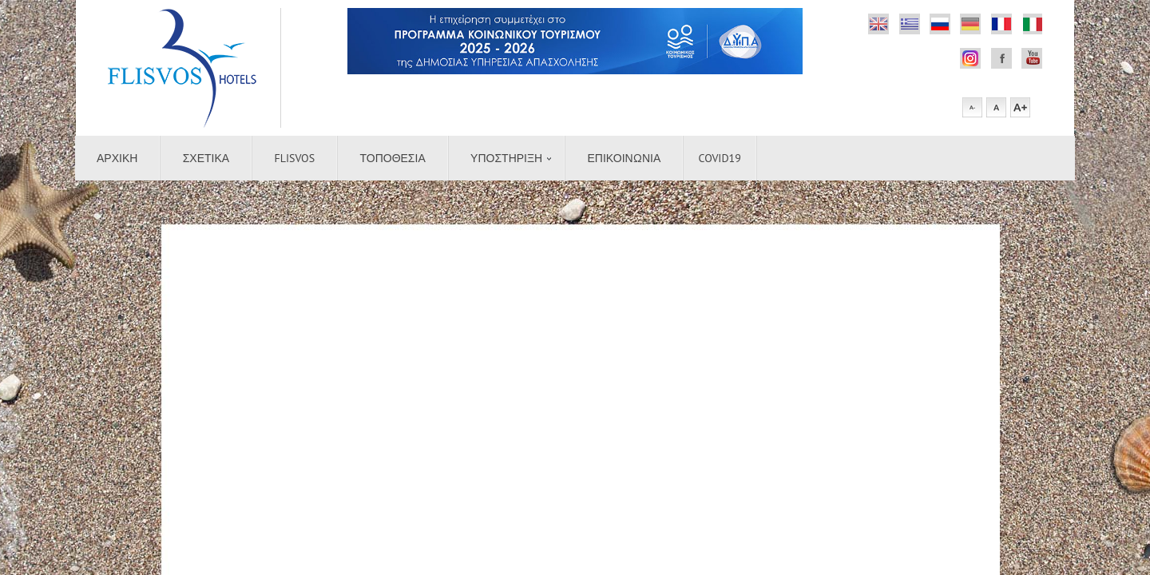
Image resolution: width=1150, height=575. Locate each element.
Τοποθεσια (392, 158)
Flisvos (295, 158)
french (1001, 24)
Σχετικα (206, 158)
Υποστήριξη (506, 158)
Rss (940, 24)
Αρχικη (117, 158)
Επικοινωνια (624, 158)
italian (1031, 24)
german (970, 24)
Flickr (878, 24)
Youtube (1031, 58)
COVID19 (720, 158)
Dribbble (909, 24)
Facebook (970, 58)
